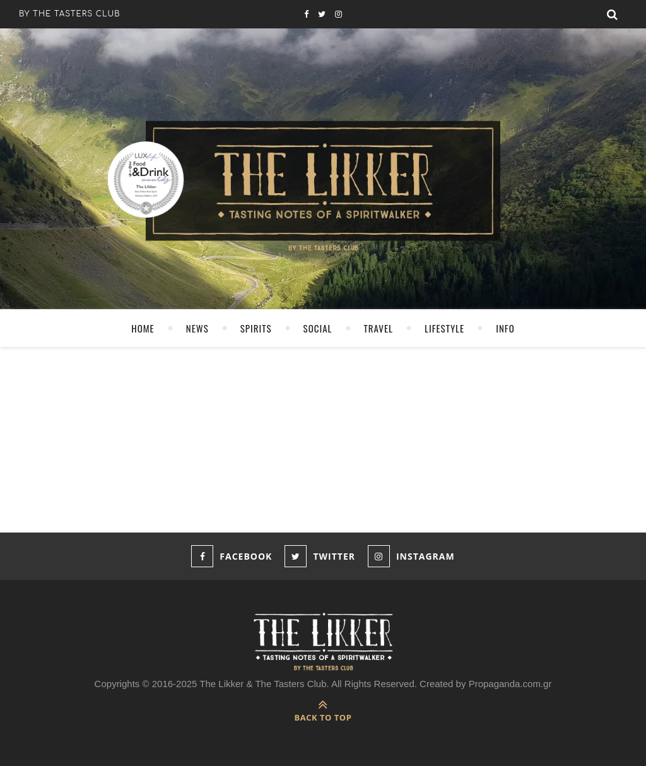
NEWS (197, 328)
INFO (505, 328)
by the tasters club (69, 13)
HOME (143, 328)
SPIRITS (256, 328)
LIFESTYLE (444, 328)
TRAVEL (378, 328)
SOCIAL (317, 328)
